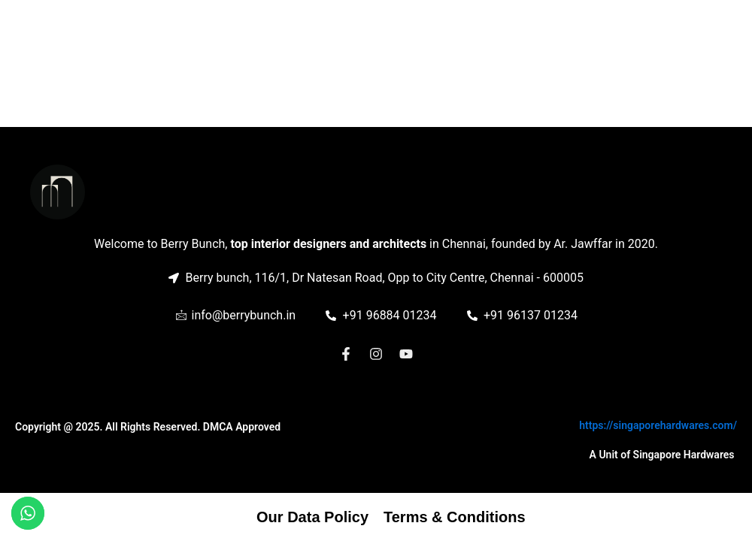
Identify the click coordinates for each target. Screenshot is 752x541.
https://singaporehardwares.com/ (658, 425)
